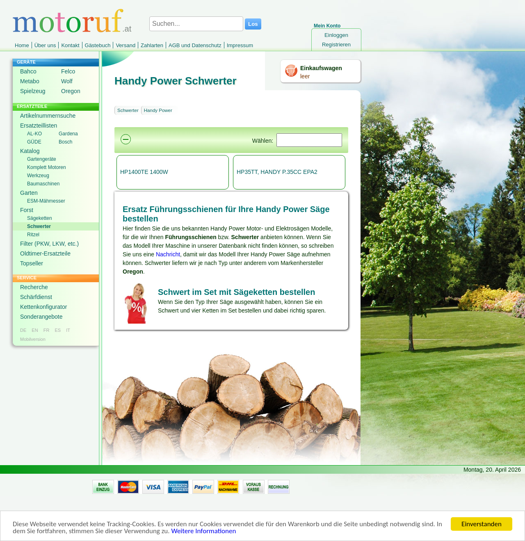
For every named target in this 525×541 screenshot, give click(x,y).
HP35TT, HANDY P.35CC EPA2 (277, 172)
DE (23, 330)
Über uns (45, 45)
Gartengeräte (41, 159)
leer (305, 76)
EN (35, 330)
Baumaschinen (43, 184)
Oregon (70, 91)
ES (58, 330)
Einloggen (336, 35)
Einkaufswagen (321, 68)
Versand (125, 45)
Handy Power (158, 110)
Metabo (29, 81)
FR (46, 330)
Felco (68, 71)
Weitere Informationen (203, 531)
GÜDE (34, 142)
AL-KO (34, 134)
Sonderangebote (41, 316)
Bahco (28, 71)
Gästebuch (98, 45)
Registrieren (336, 44)
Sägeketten (39, 218)
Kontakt (70, 45)
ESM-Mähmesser (46, 201)
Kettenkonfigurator (43, 307)
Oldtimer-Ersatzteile (45, 253)
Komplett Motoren (46, 167)
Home (22, 45)
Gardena (68, 134)
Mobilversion (33, 339)
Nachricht (168, 254)
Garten (29, 192)
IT (68, 330)
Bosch (65, 142)
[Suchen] (309, 140)
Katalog (29, 151)
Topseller (31, 263)
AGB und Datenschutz (195, 45)
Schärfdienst (36, 297)
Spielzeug (33, 91)
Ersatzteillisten (38, 125)
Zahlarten (152, 45)
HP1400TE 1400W (144, 172)
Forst (26, 210)
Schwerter (39, 226)
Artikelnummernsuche (47, 115)
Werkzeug (38, 175)
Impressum (240, 45)
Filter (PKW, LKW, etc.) (49, 243)
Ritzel (33, 234)
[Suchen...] (196, 23)
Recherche (34, 287)
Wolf (67, 81)
